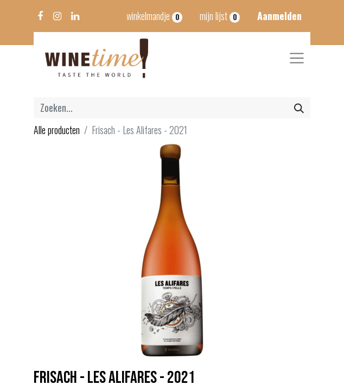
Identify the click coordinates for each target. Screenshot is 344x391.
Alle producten (57, 130)
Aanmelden (279, 16)
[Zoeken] (299, 107)
